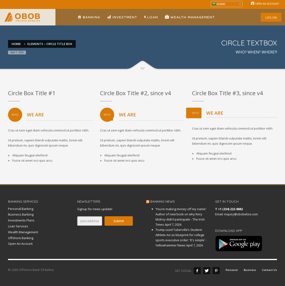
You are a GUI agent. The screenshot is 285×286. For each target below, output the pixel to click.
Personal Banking (20, 209)
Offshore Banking (20, 238)
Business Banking (21, 214)
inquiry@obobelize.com (241, 214)
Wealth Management (23, 232)
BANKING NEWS (162, 201)
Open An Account (20, 243)
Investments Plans (21, 220)
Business (250, 270)
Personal (232, 270)
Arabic (219, 4)
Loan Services (18, 226)
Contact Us (269, 270)
